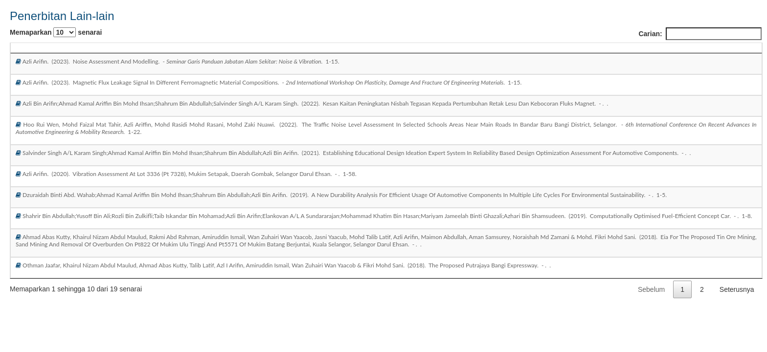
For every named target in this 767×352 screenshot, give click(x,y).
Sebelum (651, 289)
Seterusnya (737, 289)
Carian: (699, 33)
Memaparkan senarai (56, 32)
